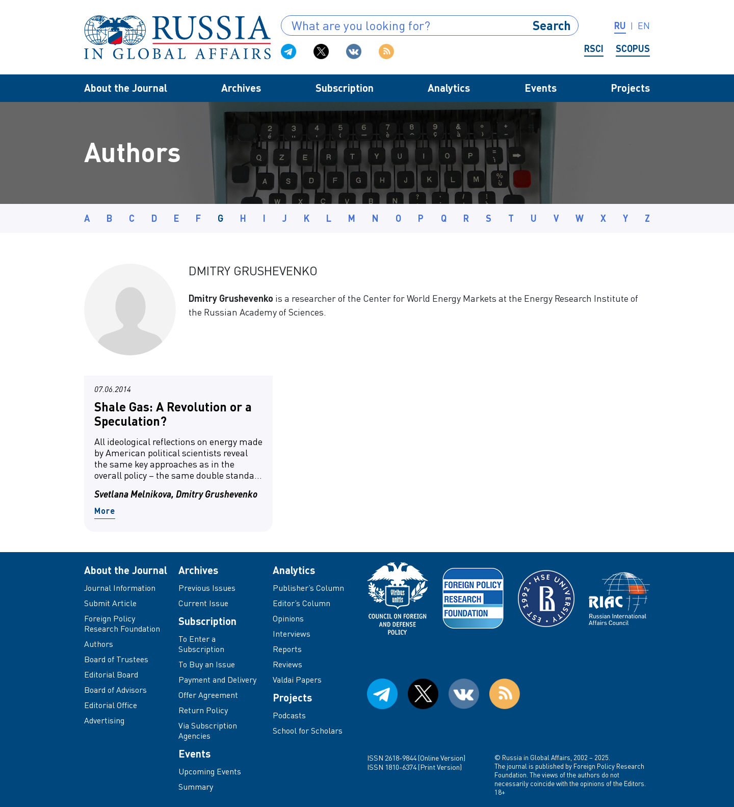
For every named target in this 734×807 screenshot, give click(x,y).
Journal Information (119, 588)
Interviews (291, 634)
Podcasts (289, 715)
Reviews (287, 664)
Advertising (104, 720)
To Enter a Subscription (201, 644)
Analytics (449, 88)
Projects (630, 88)
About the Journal (125, 88)
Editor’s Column (301, 603)
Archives (241, 88)
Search (552, 25)
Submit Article (110, 603)
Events (541, 88)
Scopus (633, 48)
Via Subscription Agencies (207, 730)
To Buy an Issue (206, 664)
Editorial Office (110, 705)
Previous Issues (206, 588)
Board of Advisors (115, 690)
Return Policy (203, 710)
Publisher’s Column (308, 588)
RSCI (594, 48)
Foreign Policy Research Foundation (122, 623)
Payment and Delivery (217, 679)
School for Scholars (308, 730)
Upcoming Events (209, 771)
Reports (287, 649)
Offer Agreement (208, 695)
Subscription (345, 88)
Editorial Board (111, 674)
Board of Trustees (116, 659)
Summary (195, 787)
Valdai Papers (297, 679)
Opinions (288, 618)
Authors (98, 644)
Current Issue (203, 603)
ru (620, 25)
